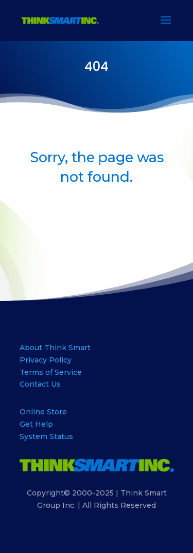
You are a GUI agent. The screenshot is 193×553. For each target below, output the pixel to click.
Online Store (43, 411)
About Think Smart (55, 347)
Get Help (36, 424)
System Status (46, 436)
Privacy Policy (46, 360)
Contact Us (40, 384)
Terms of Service (51, 372)
